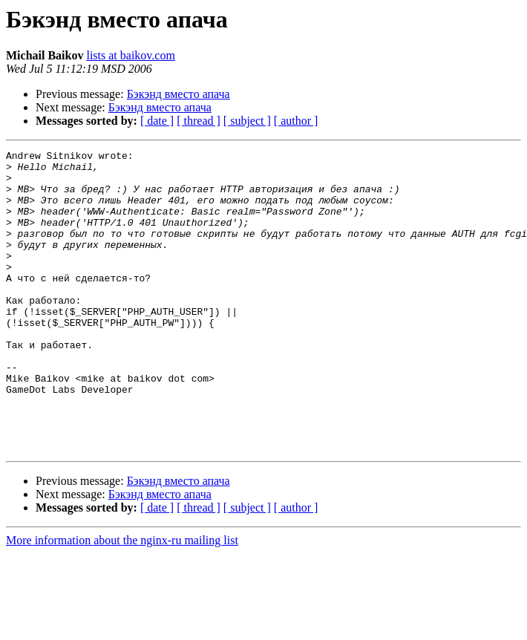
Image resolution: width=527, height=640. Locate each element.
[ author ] (296, 120)
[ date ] (157, 120)
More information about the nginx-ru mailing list (122, 600)
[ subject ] (247, 120)
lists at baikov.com (130, 55)
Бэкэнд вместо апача (178, 94)
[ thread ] (198, 120)
